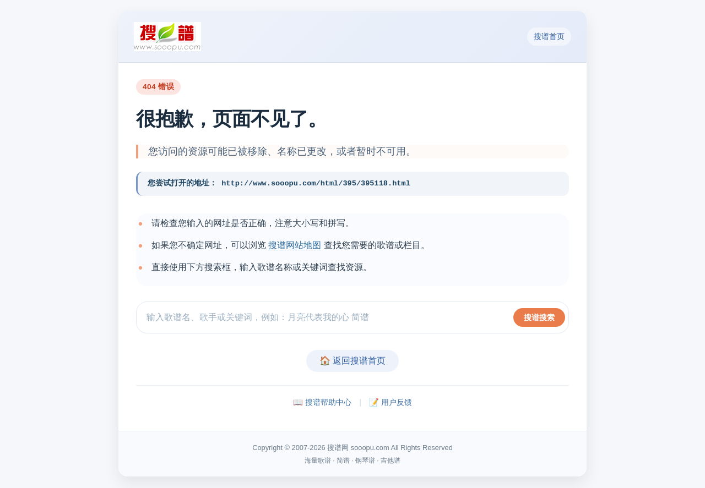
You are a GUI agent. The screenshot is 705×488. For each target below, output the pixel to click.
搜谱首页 (549, 36)
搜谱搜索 (538, 317)
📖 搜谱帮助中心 (322, 402)
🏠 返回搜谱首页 (352, 361)
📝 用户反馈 (390, 402)
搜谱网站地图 (294, 245)
